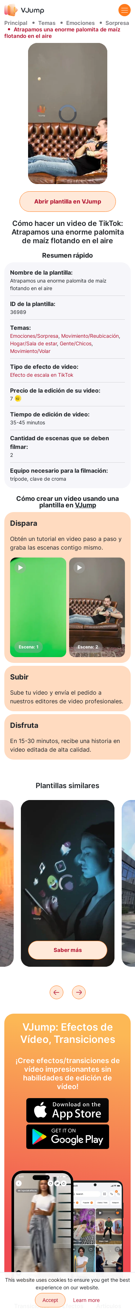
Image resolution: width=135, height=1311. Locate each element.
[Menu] (124, 10)
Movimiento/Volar (30, 351)
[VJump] (24, 10)
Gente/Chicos (75, 343)
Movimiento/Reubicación (90, 336)
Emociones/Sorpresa (34, 336)
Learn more (86, 1300)
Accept (50, 1300)
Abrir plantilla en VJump (67, 201)
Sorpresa (117, 22)
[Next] (79, 992)
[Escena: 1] (38, 607)
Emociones (80, 22)
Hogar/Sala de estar (33, 343)
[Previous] (56, 992)
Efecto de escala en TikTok (41, 375)
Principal (15, 22)
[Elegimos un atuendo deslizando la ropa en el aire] (42, 1226)
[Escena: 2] (97, 607)
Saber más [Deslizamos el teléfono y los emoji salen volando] (68, 950)
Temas (46, 22)
